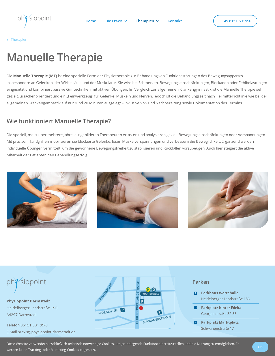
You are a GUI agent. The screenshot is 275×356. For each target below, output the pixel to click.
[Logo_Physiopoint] (35, 15)
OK (260, 346)
